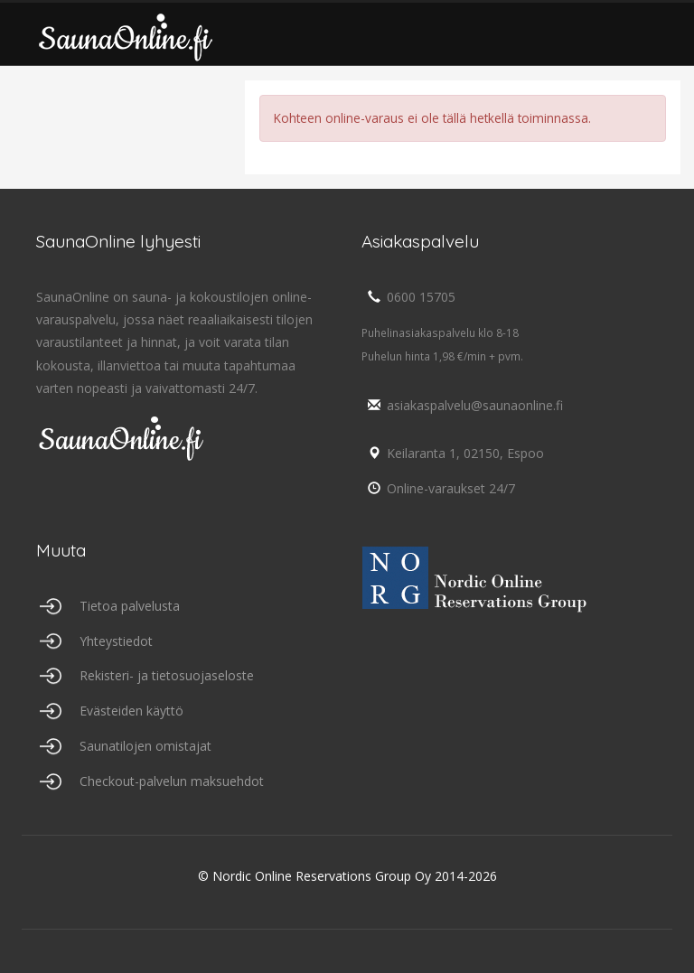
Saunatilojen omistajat (145, 745)
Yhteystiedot (116, 641)
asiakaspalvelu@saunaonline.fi (462, 405)
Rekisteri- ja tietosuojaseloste (167, 675)
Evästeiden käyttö (131, 710)
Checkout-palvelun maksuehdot (172, 781)
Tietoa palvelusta (130, 605)
